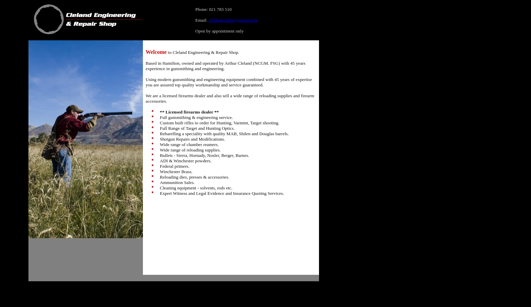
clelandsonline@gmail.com (233, 20)
